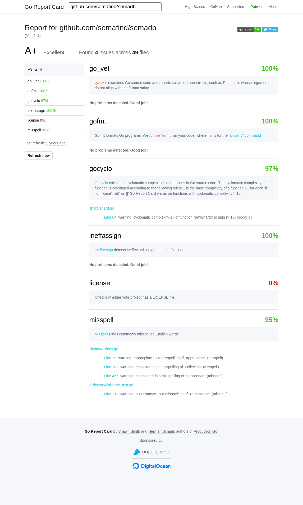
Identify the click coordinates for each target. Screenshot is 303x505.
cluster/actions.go (103, 349)
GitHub (216, 7)
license (36, 120)
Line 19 (110, 358)
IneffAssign (104, 250)
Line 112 (111, 394)
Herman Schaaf (161, 431)
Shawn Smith (129, 431)
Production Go (205, 431)
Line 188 (111, 367)
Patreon (256, 7)
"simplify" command (245, 135)
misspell (38, 130)
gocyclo (37, 101)
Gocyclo (101, 183)
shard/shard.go (101, 208)
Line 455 (111, 376)
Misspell (101, 334)
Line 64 (110, 217)
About (273, 7)
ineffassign (41, 110)
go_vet (38, 81)
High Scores (195, 7)
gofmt (37, 91)
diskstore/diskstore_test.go (111, 385)
